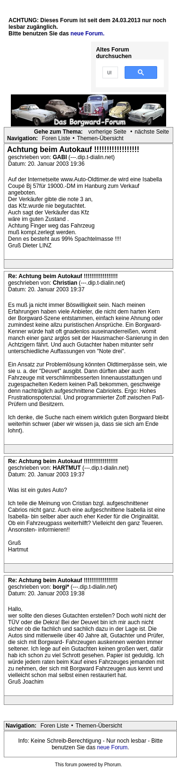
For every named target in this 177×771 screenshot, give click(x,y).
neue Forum (112, 747)
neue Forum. (87, 33)
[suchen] (109, 72)
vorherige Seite (107, 131)
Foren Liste (56, 138)
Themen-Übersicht (100, 138)
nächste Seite (152, 131)
